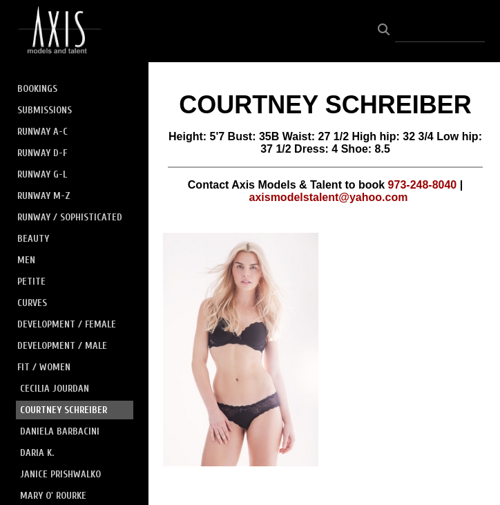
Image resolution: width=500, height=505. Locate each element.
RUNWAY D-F (42, 153)
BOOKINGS (37, 89)
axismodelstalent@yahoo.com (328, 197)
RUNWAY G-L (42, 174)
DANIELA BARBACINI (59, 431)
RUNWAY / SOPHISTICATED (69, 217)
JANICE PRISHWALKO (60, 474)
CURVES (32, 303)
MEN (26, 260)
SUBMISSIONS (44, 110)
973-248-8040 (422, 185)
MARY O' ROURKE (53, 496)
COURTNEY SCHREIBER (63, 410)
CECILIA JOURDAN (54, 388)
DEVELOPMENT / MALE (62, 346)
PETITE (31, 281)
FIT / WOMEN (43, 367)
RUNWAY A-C (42, 131)
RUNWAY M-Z (43, 196)
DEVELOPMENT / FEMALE (66, 324)
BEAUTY (33, 239)
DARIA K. (37, 453)
